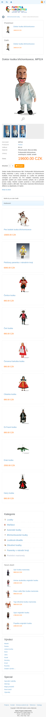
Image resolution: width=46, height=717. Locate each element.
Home (3, 17)
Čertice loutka (9, 295)
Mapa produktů (9, 686)
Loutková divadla (13, 540)
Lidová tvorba (8, 649)
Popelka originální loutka (22, 623)
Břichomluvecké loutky (13, 17)
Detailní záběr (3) (23, 119)
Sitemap (7, 684)
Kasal (6, 657)
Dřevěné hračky (13, 545)
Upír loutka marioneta (21, 570)
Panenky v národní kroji (16, 550)
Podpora (6, 705)
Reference (32, 705)
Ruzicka (6, 666)
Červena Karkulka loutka (14, 361)
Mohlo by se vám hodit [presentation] (11, 198)
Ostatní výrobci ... (10, 668)
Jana (5, 655)
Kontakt (12, 705)
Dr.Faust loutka (10, 427)
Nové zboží (8, 689)
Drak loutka (8, 460)
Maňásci (9, 525)
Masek (6, 643)
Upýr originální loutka (21, 613)
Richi (6, 652)
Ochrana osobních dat (22, 705)
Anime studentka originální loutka (25, 580)
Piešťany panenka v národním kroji (18, 263)
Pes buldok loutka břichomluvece (17, 230)
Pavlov (20, 144)
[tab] (23, 198)
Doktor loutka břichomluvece (24, 26)
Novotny (7, 660)
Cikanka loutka (10, 394)
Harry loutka (9, 493)
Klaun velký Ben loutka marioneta (25, 591)
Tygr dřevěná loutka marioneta (24, 602)
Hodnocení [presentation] (7, 203)
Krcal (6, 663)
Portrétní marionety (14, 555)
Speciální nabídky (10, 681)
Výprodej (7, 692)
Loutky (8, 520)
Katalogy (39, 705)
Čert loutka (8, 328)
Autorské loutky (12, 530)
